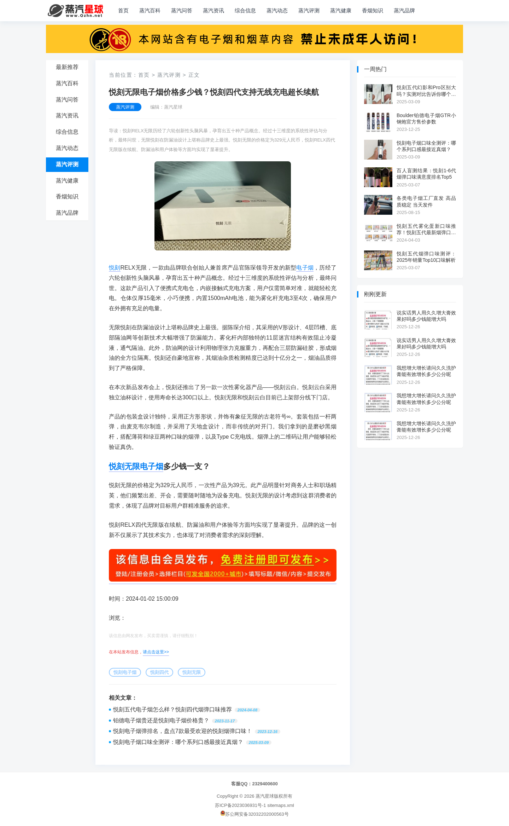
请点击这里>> (156, 651)
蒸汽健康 (340, 10)
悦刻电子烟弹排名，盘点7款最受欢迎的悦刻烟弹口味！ (182, 731)
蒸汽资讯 (213, 10)
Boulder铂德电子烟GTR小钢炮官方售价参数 (426, 118)
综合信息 (245, 10)
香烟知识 (372, 10)
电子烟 (305, 268)
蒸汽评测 (309, 10)
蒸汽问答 (181, 10)
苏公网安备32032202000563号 (254, 814)
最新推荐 (67, 67)
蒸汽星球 (265, 796)
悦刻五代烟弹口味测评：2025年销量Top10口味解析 (426, 257)
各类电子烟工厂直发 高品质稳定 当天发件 (426, 201)
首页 (123, 10)
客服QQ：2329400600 (254, 783)
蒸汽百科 (149, 10)
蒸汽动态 (277, 10)
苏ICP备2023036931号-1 (240, 805)
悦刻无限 (191, 672)
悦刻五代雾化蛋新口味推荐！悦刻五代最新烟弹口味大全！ (426, 229)
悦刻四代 (159, 672)
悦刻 (115, 268)
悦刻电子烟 (124, 672)
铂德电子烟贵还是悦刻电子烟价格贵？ (161, 720)
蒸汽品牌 (404, 10)
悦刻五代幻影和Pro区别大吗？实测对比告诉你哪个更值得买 (426, 91)
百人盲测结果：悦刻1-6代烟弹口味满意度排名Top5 (426, 174)
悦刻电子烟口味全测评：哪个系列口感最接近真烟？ (178, 742)
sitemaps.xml (280, 805)
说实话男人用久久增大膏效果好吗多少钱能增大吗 (426, 316)
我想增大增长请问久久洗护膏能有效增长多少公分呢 (426, 371)
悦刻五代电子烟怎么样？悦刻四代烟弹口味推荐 (172, 709)
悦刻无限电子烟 (136, 466)
